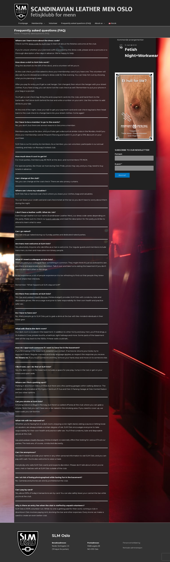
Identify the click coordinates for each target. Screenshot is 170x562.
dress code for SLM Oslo (39, 44)
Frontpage (23, 23)
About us (99, 23)
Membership (37, 23)
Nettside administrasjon (132, 548)
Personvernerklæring (131, 543)
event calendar (53, 219)
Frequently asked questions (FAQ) (76, 23)
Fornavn (118, 154)
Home (16, 33)
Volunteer (53, 23)
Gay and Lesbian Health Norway (33, 297)
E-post (118, 164)
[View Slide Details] (134, 106)
